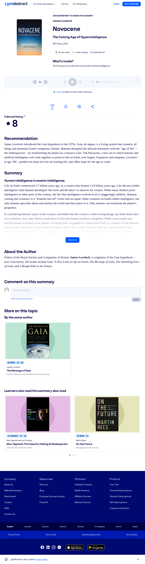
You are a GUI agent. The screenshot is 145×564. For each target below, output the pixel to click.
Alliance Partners (83, 502)
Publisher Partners (83, 484)
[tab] (70, 455)
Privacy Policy (14, 535)
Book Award (10, 496)
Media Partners (82, 490)
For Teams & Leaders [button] (45, 4)
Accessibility (131, 535)
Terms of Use (50, 535)
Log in (59, 92)
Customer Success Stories (52, 496)
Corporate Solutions (119, 508)
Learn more (41, 559)
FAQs (6, 508)
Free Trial (114, 484)
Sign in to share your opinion (22, 299)
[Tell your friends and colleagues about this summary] (92, 106)
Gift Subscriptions (118, 502)
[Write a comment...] (76, 291)
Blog (42, 490)
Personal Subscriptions (121, 490)
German (27, 526)
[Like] (52, 106)
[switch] (73, 82)
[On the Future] (107, 414)
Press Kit (44, 502)
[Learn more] (25, 116)
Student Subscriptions (120, 496)
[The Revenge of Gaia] (38, 341)
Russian (63, 526)
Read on (72, 240)
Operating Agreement (91, 535)
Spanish (45, 526)
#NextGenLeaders (13, 490)
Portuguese (100, 526)
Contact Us (9, 514)
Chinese (80, 526)
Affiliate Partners (83, 496)
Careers (8, 502)
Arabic (135, 526)
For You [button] (64, 4)
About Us (8, 484)
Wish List (44, 484)
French (119, 526)
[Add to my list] (79, 106)
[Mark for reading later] (65, 106)
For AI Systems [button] (80, 4)
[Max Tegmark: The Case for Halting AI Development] (38, 414)
